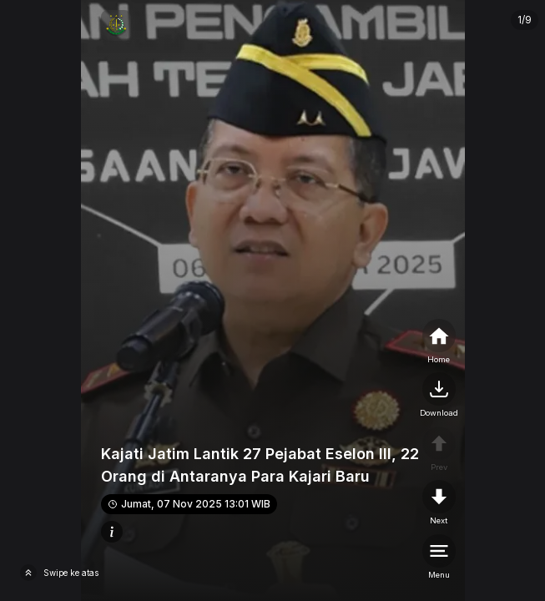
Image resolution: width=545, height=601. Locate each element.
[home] (439, 342)
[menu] (439, 557)
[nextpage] (439, 395)
